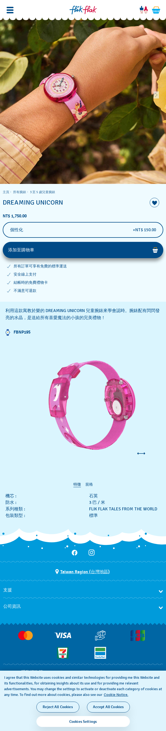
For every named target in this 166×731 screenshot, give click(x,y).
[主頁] (83, 10)
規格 (89, 484)
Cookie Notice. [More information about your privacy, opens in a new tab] (116, 694)
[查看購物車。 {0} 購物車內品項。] (156, 10)
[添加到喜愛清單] (154, 202)
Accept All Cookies (108, 707)
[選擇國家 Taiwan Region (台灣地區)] (82, 572)
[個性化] (83, 230)
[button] (10, 10)
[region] (83, 243)
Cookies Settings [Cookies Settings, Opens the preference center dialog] (83, 721)
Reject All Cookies (58, 707)
